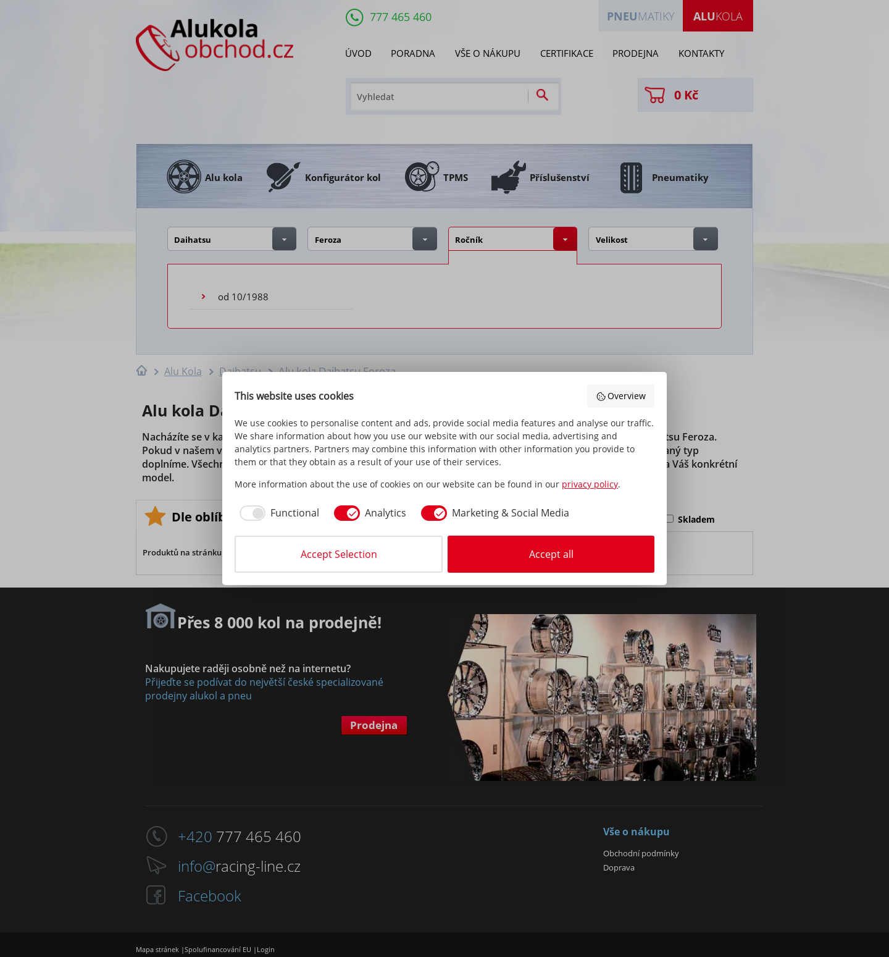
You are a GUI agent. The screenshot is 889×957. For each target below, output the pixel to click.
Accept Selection (339, 554)
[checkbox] (277, 512)
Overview (621, 396)
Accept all (551, 554)
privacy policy (590, 484)
